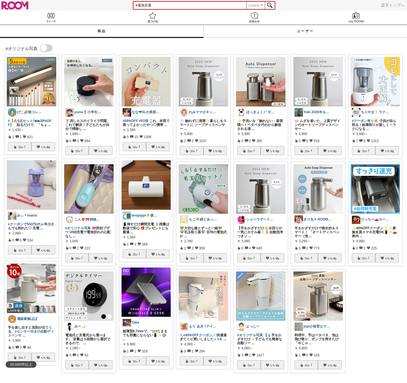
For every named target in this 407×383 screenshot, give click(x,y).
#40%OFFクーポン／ (199, 335)
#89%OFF (130, 121)
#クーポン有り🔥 (365, 121)
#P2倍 (143, 121)
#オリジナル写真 (78, 228)
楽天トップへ (393, 5)
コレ (22, 147)
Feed (51, 17)
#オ (220, 339)
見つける (153, 17)
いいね (45, 147)
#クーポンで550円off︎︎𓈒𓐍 (25, 224)
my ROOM (356, 17)
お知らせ (254, 17)
